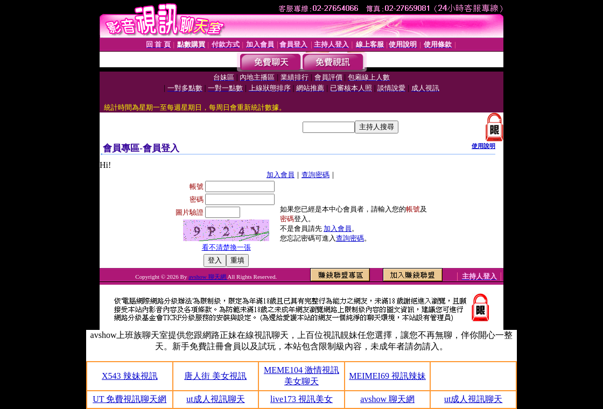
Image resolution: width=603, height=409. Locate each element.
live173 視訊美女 (301, 399)
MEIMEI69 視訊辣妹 (387, 375)
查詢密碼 (315, 175)
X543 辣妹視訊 (130, 375)
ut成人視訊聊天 (215, 399)
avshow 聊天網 (207, 276)
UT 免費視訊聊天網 (129, 399)
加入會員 (281, 175)
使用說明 (483, 146)
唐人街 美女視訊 (215, 375)
